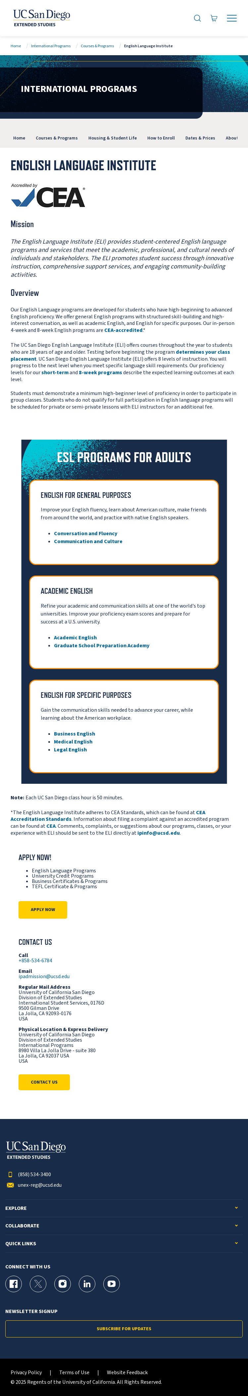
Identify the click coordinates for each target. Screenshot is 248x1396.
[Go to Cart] (214, 18)
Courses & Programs (97, 46)
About (232, 138)
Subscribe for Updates (124, 1329)
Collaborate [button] (22, 1225)
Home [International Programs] (19, 138)
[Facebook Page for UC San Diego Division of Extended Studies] (13, 1284)
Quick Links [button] (20, 1243)
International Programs (51, 46)
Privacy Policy (26, 1372)
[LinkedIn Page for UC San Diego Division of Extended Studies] (87, 1284)
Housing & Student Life (112, 138)
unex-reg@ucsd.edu (33, 1185)
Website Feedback (127, 1372)
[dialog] (228, 1376)
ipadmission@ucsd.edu (44, 976)
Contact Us (44, 1082)
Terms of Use (74, 1372)
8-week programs (100, 372)
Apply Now (43, 909)
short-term (55, 372)
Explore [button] (16, 1208)
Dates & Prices (200, 138)
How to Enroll (161, 138)
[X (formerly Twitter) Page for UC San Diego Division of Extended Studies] (38, 1284)
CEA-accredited (123, 330)
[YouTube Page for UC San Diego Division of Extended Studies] (111, 1284)
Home (16, 46)
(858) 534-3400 (28, 1174)
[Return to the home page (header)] (41, 18)
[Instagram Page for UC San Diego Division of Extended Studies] (62, 1284)
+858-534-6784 (35, 960)
